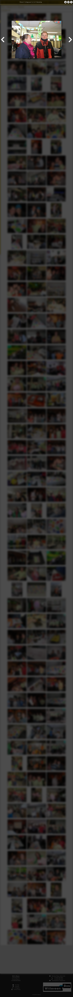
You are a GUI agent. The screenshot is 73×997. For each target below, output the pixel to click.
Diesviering (39, 2)
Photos (21, 2)
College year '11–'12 (30, 2)
